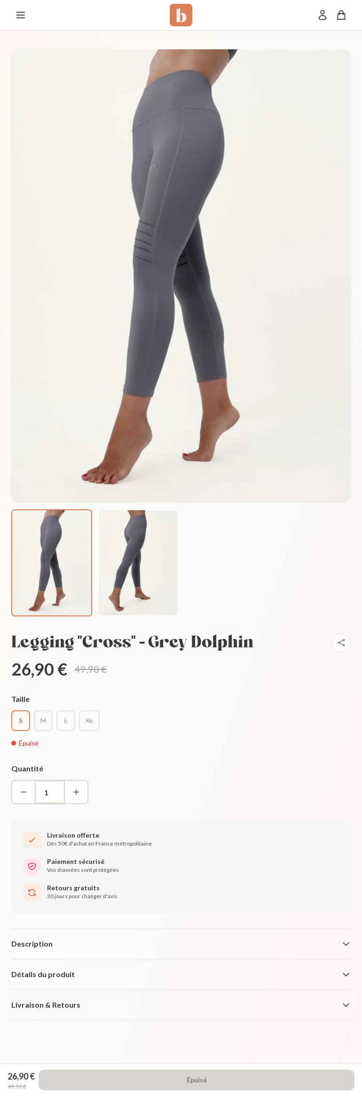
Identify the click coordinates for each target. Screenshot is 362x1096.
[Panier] (341, 15)
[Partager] (341, 642)
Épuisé (197, 1080)
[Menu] (20, 15)
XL (89, 720)
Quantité (27, 768)
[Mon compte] (322, 15)
